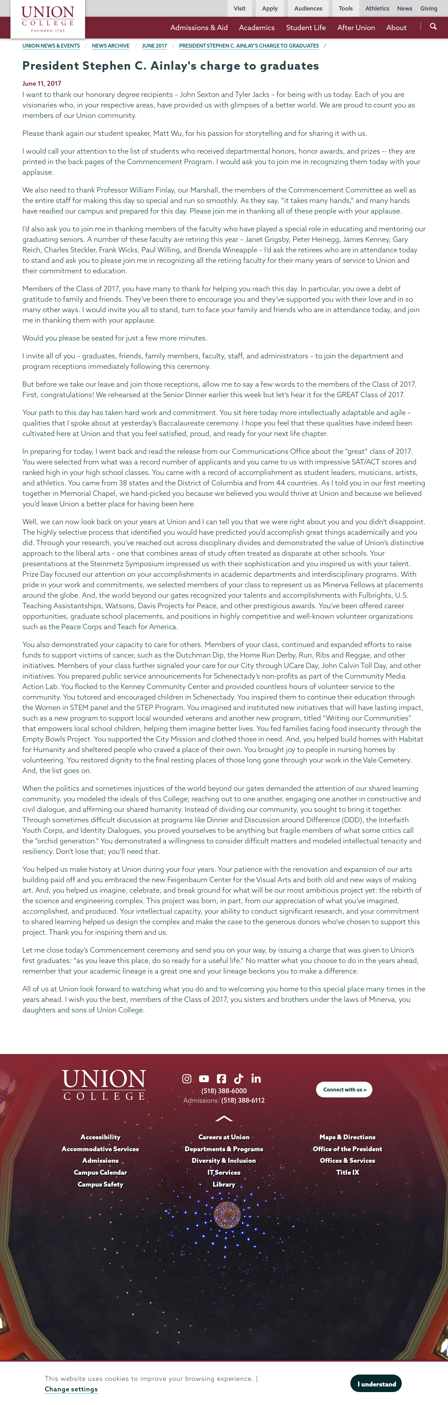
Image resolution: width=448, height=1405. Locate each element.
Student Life (306, 27)
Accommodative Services (100, 1149)
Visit (240, 8)
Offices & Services (347, 1160)
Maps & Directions (348, 1137)
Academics (257, 27)
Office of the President (347, 1149)
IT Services (224, 1172)
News (404, 8)
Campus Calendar (100, 1172)
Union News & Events (51, 46)
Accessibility (100, 1137)
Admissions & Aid (199, 27)
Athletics (377, 8)
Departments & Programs (224, 1149)
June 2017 (154, 46)
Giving (429, 8)
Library (224, 1184)
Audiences (308, 8)
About (396, 27)
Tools (346, 8)
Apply (270, 8)
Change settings (71, 1389)
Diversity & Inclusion (224, 1160)
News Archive (111, 46)
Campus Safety (100, 1184)
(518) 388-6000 (224, 1091)
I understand (377, 1384)
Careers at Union (224, 1137)
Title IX (347, 1172)
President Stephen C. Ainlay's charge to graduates (249, 46)
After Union (356, 27)
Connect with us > (345, 1090)
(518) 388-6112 (243, 1100)
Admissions (100, 1160)
